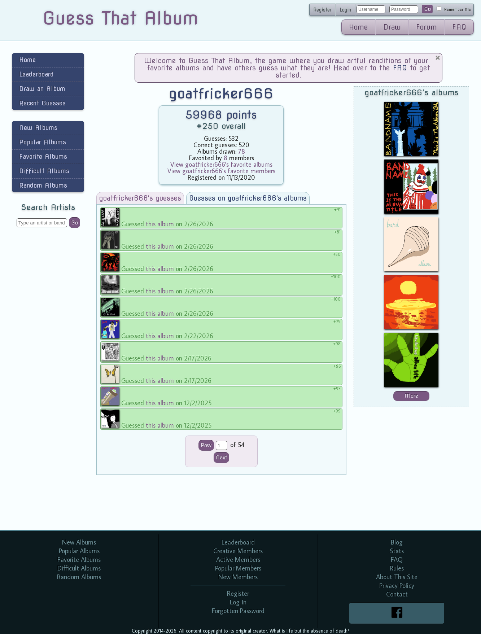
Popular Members (238, 568)
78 (241, 151)
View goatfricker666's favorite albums (221, 164)
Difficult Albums (44, 171)
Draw (392, 27)
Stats (397, 551)
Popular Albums (42, 142)
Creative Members (238, 551)
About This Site (396, 577)
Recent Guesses (42, 103)
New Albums (38, 127)
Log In (238, 602)
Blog (397, 542)
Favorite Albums (43, 156)
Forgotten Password (238, 611)
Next (221, 457)
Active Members (238, 559)
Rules (397, 568)
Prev (206, 445)
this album (160, 224)
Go (427, 9)
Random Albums (43, 185)
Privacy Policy (396, 585)
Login (345, 10)
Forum (426, 27)
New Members (238, 577)
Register (322, 10)
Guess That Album (120, 18)
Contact (397, 594)
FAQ (459, 27)
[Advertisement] (48, 348)
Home (358, 27)
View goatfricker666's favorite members (221, 171)
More (411, 396)
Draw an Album (42, 88)
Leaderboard (36, 74)
